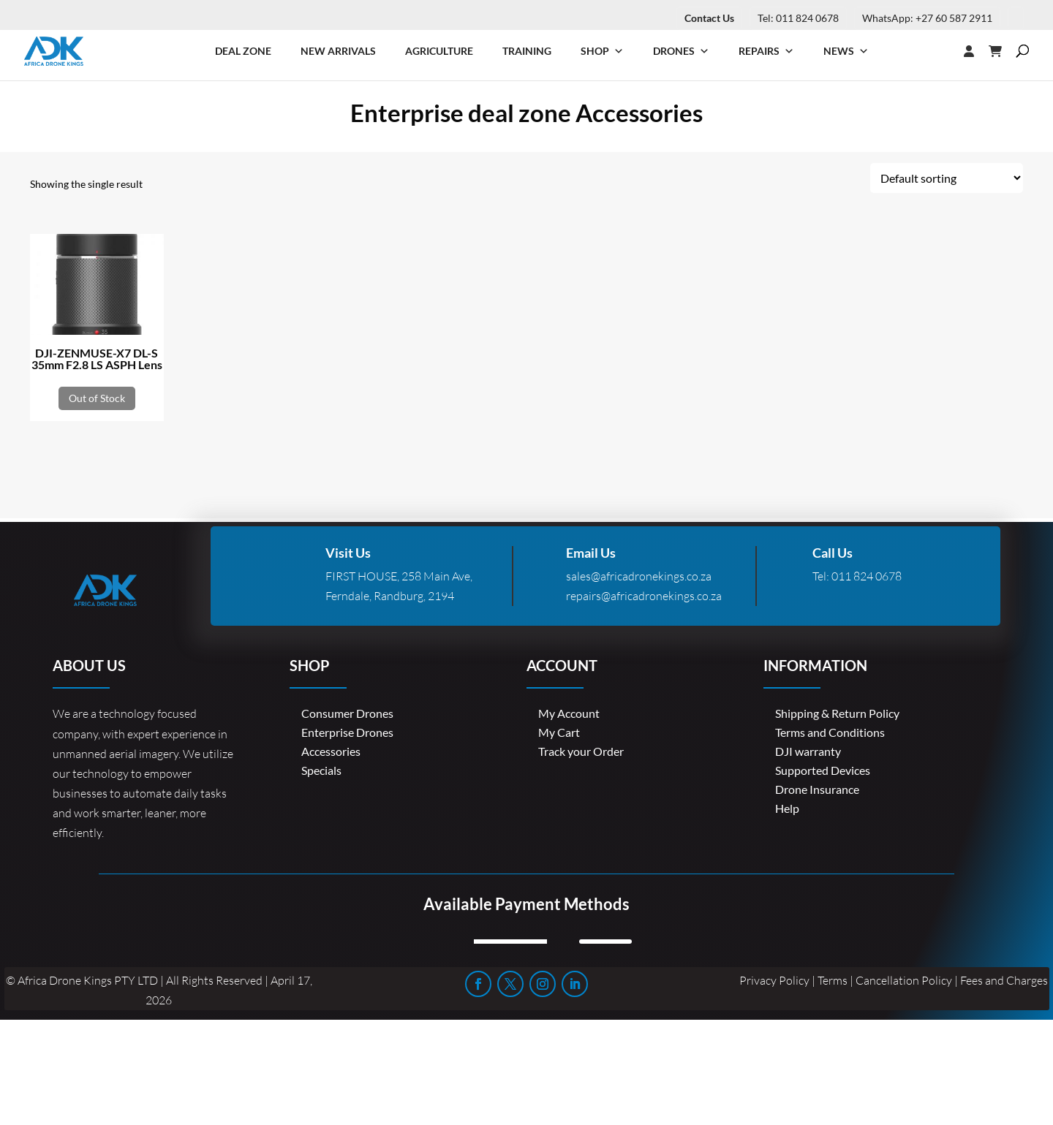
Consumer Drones (347, 713)
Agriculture (439, 51)
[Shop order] (946, 178)
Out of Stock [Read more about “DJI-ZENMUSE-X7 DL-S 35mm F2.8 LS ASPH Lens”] (97, 398)
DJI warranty (808, 751)
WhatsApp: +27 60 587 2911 (927, 18)
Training (526, 51)
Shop (602, 51)
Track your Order (581, 751)
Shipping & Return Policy (837, 713)
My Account (569, 713)
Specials (321, 770)
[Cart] (1002, 51)
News (846, 51)
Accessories (331, 751)
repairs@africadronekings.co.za (644, 595)
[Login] (940, 51)
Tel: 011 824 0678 (798, 18)
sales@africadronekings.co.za (639, 576)
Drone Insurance (817, 789)
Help (787, 808)
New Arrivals (338, 51)
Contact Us (709, 18)
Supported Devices (822, 770)
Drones (681, 51)
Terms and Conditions (830, 732)
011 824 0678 (866, 576)
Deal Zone (243, 51)
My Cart (559, 732)
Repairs (766, 51)
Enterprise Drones (347, 732)
